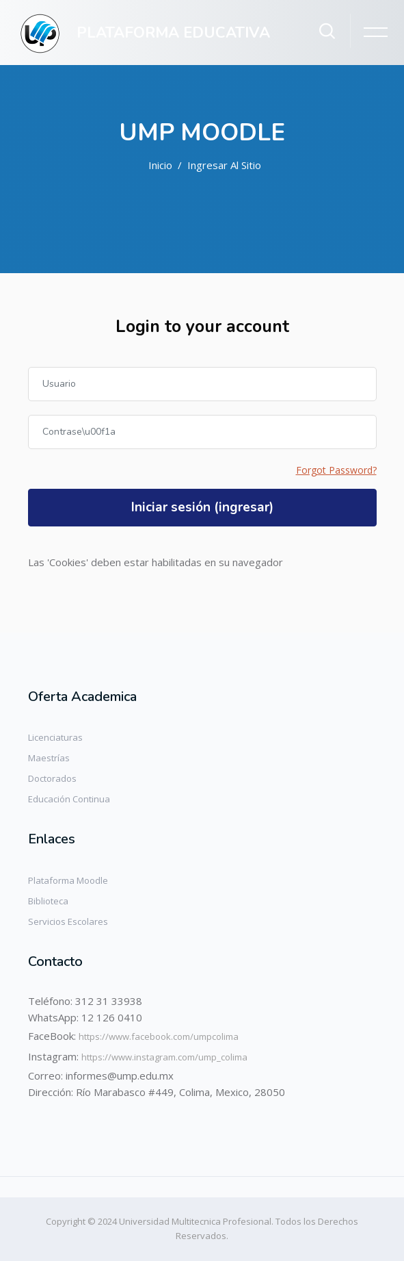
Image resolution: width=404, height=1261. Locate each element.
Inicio (160, 165)
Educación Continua (69, 799)
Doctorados (52, 778)
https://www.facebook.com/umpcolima (159, 1036)
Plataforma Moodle (68, 880)
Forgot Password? (336, 469)
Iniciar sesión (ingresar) (202, 507)
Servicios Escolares (68, 921)
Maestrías (49, 758)
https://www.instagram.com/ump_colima (164, 1057)
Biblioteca (48, 901)
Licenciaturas (55, 737)
